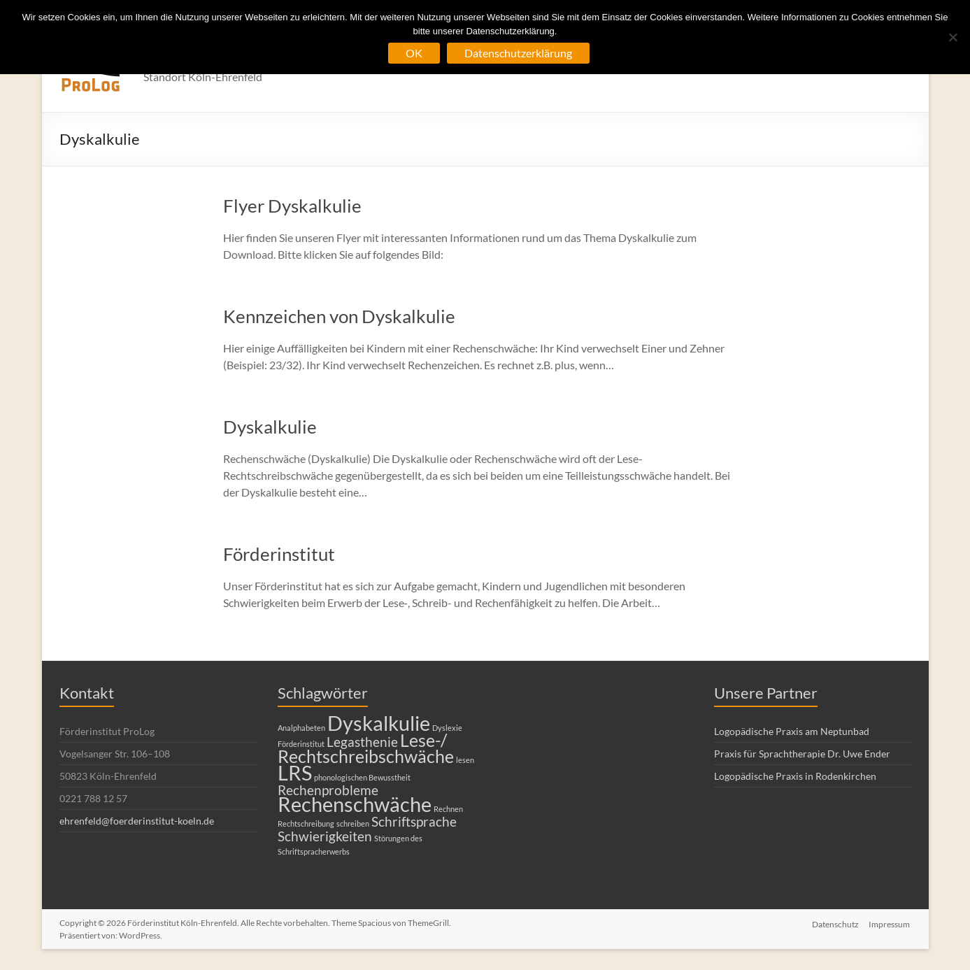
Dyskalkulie (270, 426)
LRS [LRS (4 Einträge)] (295, 772)
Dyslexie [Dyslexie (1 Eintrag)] (447, 727)
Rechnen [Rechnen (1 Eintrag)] (448, 808)
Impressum (890, 923)
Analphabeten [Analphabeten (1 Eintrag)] (301, 727)
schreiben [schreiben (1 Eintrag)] (352, 823)
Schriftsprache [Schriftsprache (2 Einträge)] (414, 821)
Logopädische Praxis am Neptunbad (791, 731)
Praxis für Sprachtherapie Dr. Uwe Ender (802, 753)
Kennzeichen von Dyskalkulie (339, 316)
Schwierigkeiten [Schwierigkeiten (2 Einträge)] (325, 836)
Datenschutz (835, 923)
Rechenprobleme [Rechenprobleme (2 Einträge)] (328, 790)
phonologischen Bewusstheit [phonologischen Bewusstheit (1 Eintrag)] (362, 777)
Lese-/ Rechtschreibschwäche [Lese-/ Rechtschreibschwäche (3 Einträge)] (366, 748)
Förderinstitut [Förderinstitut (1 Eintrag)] (301, 743)
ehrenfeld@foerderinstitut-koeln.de (136, 821)
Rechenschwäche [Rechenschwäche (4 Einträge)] (354, 804)
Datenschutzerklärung (518, 52)
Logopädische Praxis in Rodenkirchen (795, 776)
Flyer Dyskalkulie (292, 205)
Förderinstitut (279, 554)
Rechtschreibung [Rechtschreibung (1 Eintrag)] (306, 823)
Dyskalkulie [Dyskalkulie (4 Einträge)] (378, 723)
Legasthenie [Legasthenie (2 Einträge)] (362, 742)
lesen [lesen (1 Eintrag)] (465, 759)
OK (414, 52)
